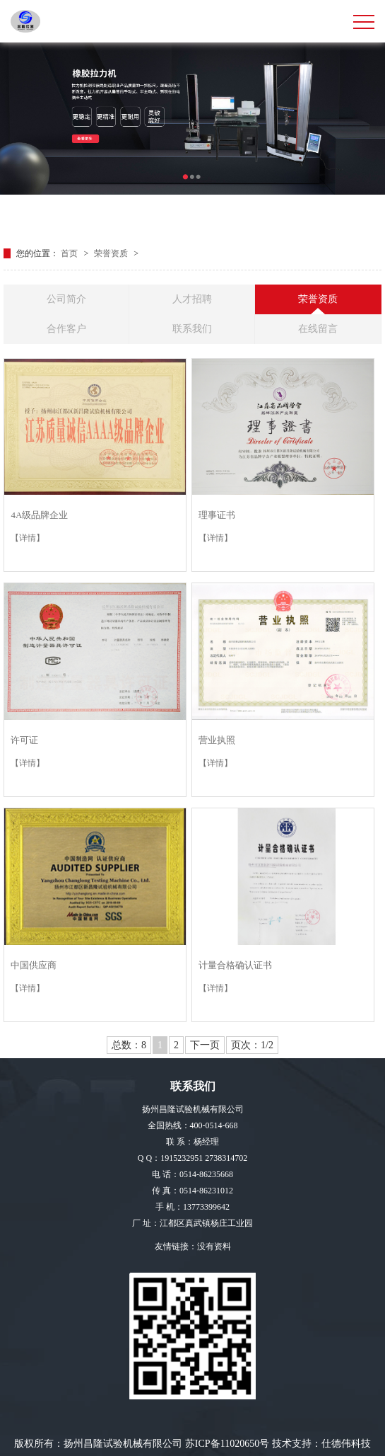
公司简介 (66, 299)
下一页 (205, 1045)
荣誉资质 (112, 253)
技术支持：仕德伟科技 (321, 1443)
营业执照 (217, 740)
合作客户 (66, 328)
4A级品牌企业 (39, 515)
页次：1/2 (252, 1045)
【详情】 (28, 538)
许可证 (24, 740)
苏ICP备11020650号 (227, 1443)
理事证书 (217, 515)
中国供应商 (34, 965)
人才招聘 (192, 299)
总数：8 (129, 1045)
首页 (70, 253)
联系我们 (192, 328)
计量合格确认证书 (235, 965)
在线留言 (318, 328)
